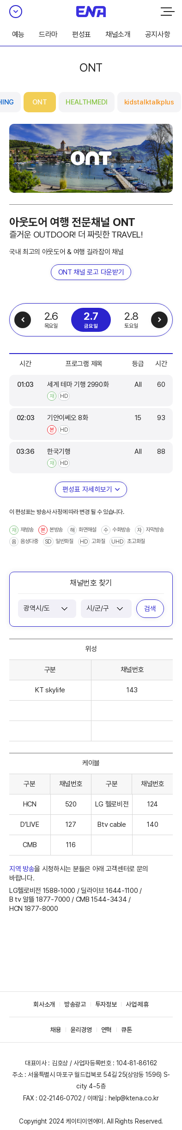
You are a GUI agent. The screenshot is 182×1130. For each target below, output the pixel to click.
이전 (22, 320)
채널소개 (118, 34)
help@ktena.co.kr (134, 1098)
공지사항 (157, 34)
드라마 (48, 34)
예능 (18, 34)
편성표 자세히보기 (87, 489)
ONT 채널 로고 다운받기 (91, 272)
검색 (150, 609)
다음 (159, 320)
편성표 (81, 34)
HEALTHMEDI (87, 102)
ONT (39, 102)
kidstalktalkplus (149, 102)
